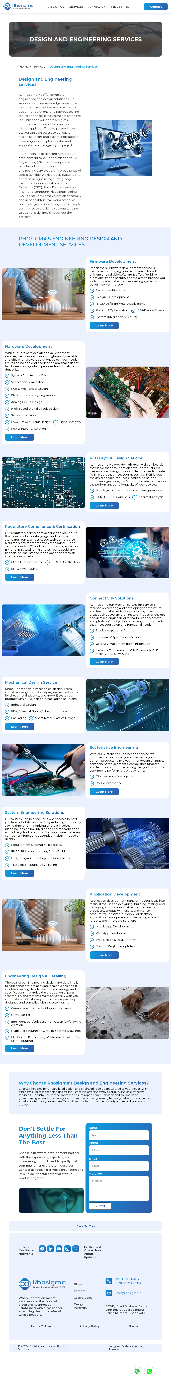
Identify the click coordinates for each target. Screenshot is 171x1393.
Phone (94, 1142)
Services (75, 6)
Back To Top (85, 1226)
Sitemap (134, 1326)
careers (79, 1291)
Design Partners (80, 1306)
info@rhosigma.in (123, 1293)
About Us (53, 6)
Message (95, 1173)
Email (93, 1158)
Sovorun (115, 1349)
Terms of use (41, 1326)
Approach (98, 6)
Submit (100, 1206)
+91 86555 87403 (127, 1279)
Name (93, 1127)
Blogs (78, 1284)
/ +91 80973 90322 (128, 1283)
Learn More (104, 325)
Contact (156, 6)
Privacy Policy (89, 1326)
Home (24, 66)
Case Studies (83, 1297)
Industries (123, 6)
